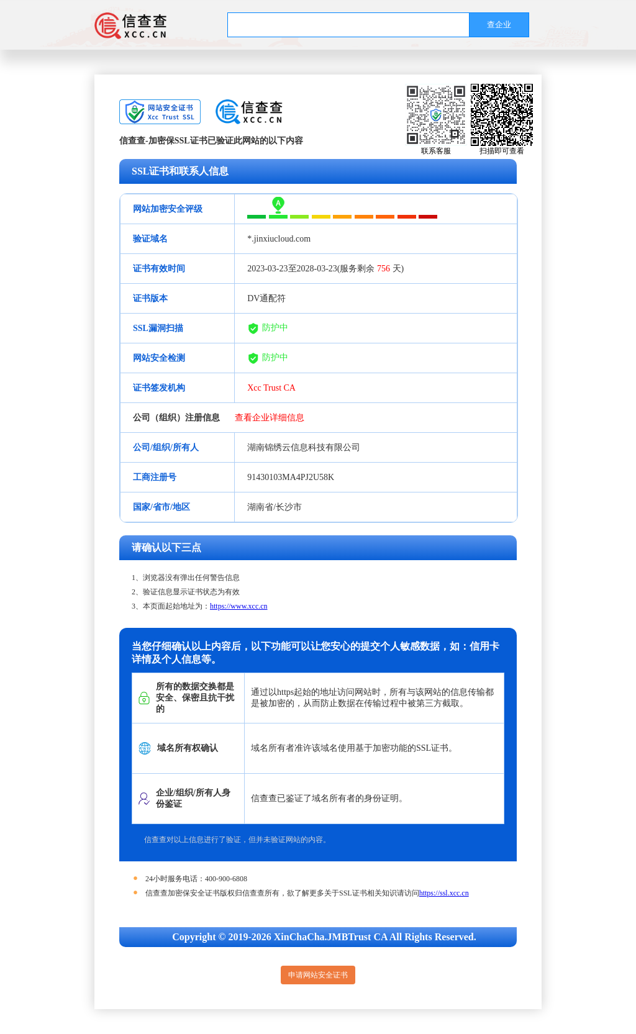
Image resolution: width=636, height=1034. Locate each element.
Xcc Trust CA (271, 387)
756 (383, 268)
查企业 (499, 24)
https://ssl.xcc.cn (444, 893)
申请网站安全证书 (318, 975)
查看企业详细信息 (269, 417)
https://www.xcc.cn (239, 606)
